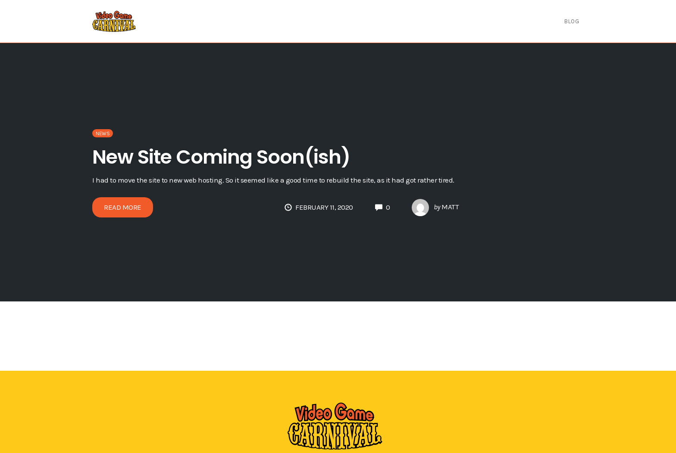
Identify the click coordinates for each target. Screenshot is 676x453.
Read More (122, 207)
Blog (571, 21)
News (103, 133)
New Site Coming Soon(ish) (221, 157)
